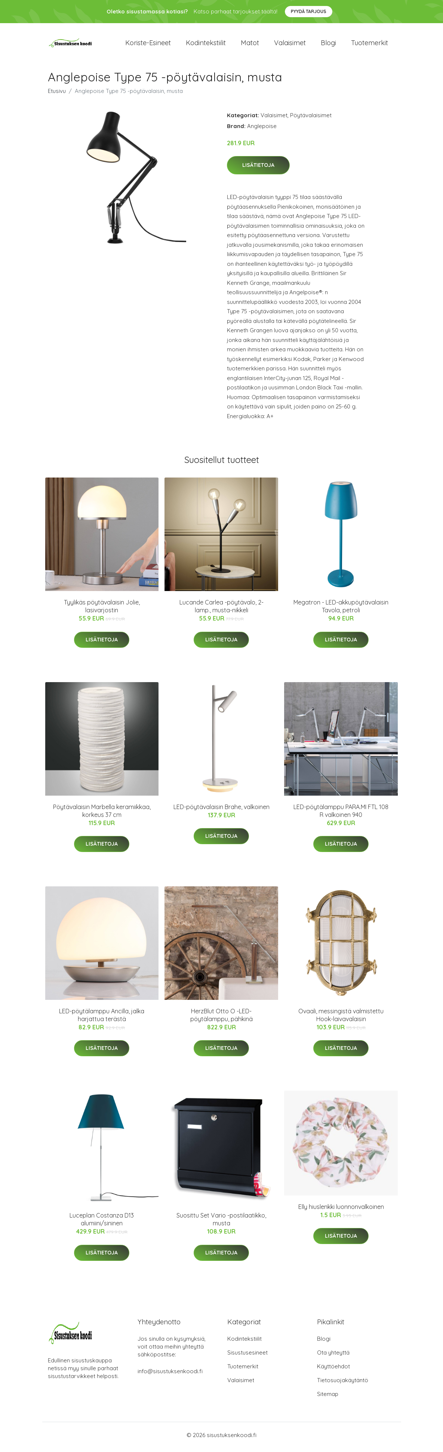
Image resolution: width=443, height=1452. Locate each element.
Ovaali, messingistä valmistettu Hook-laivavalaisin (341, 1018)
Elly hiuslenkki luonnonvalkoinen (341, 1210)
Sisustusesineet (247, 1356)
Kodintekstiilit (206, 44)
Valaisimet (290, 44)
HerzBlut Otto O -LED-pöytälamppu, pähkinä (221, 1018)
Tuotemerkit (369, 44)
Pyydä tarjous (308, 11)
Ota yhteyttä (333, 1356)
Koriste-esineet (148, 44)
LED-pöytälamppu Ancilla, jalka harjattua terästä (101, 1018)
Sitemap (327, 1398)
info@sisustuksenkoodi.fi (170, 1375)
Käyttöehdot (333, 1370)
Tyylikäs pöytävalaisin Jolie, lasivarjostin (102, 610)
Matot (250, 44)
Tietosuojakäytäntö (342, 1384)
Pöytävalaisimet (311, 118)
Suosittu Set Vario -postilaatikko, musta (221, 1223)
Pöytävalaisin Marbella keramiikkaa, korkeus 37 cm (102, 814)
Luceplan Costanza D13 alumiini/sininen (102, 1223)
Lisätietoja (258, 169)
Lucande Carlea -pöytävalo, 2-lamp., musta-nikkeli (221, 610)
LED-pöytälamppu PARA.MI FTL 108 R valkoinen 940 (340, 814)
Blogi (328, 44)
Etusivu (57, 94)
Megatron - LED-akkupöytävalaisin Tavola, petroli (340, 610)
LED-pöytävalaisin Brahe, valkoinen (221, 810)
